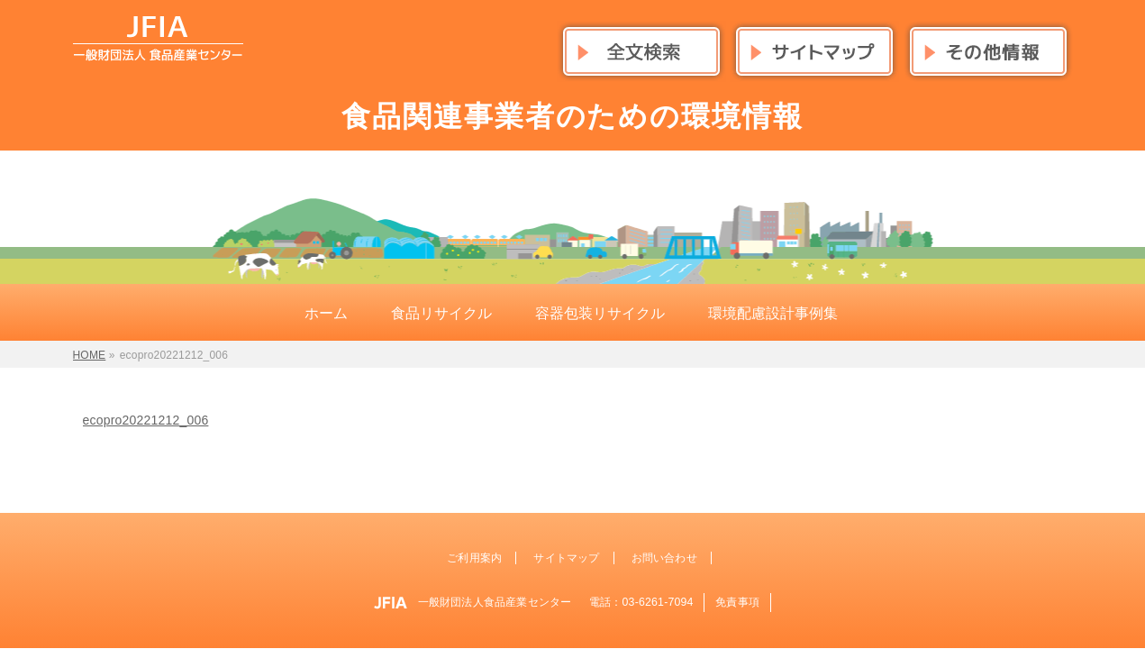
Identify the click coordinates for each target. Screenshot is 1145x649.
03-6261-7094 (658, 602)
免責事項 (737, 602)
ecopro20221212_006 (146, 420)
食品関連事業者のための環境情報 (572, 116)
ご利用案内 (474, 558)
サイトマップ (566, 558)
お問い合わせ (664, 558)
